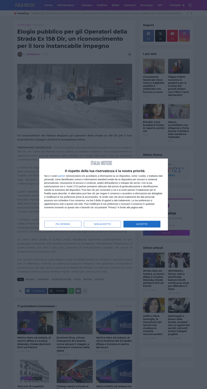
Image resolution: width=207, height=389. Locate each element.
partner (61, 176)
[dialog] (103, 195)
